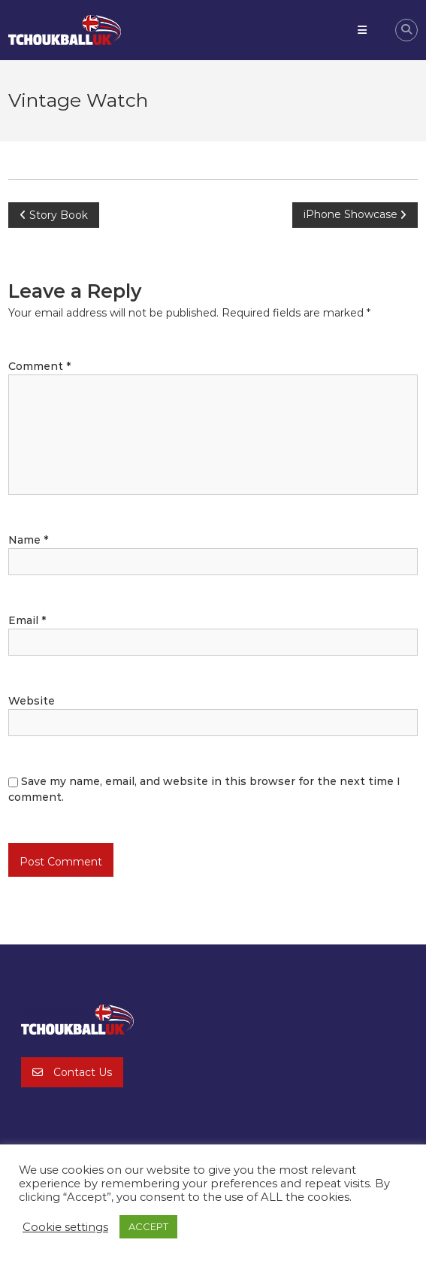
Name (28, 540)
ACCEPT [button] (148, 1226)
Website (31, 701)
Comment (39, 366)
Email (27, 620)
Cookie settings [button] (65, 1227)
